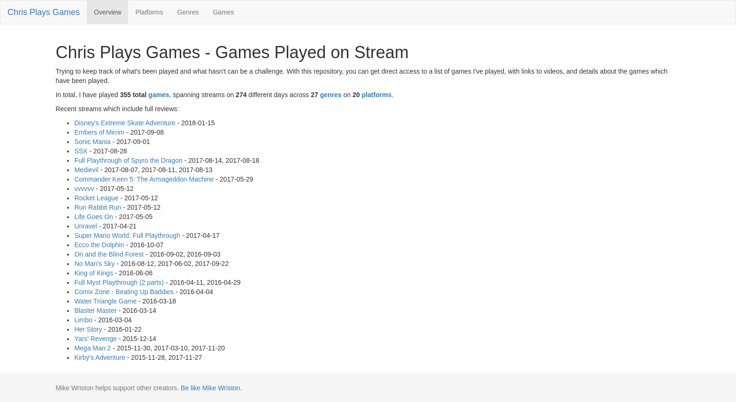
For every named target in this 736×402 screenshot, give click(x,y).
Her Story (88, 329)
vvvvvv (84, 188)
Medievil (86, 170)
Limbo (83, 320)
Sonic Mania (92, 141)
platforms (376, 95)
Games (223, 12)
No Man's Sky (94, 263)
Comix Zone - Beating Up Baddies (124, 292)
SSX (80, 151)
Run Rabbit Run (97, 207)
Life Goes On (93, 216)
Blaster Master (95, 310)
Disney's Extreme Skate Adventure (124, 123)
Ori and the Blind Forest (109, 254)
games (158, 95)
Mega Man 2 (92, 348)
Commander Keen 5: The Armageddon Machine (144, 179)
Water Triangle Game (105, 301)
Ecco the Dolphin (99, 245)
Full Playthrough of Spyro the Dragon (128, 160)
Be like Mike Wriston (210, 388)
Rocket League (96, 198)
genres (331, 95)
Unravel (85, 226)
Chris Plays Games (44, 12)
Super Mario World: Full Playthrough (127, 235)
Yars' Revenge (95, 338)
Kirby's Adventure (99, 357)
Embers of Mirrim (99, 132)
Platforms (149, 12)
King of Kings (93, 273)
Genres (188, 12)
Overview (107, 12)
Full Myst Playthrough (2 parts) (119, 282)
